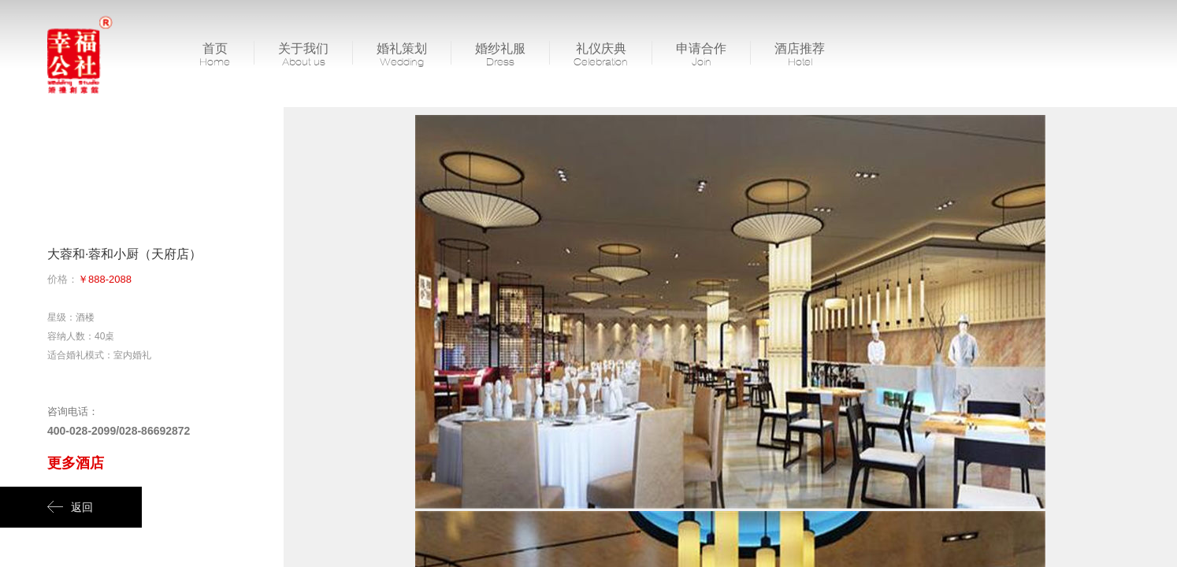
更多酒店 (75, 463)
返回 (70, 507)
